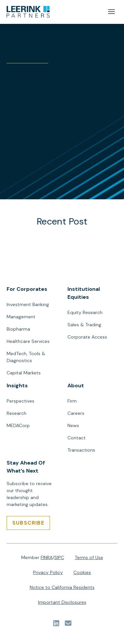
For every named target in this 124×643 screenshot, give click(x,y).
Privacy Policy (48, 572)
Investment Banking (28, 304)
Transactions (81, 450)
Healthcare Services (28, 341)
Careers (75, 413)
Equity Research (85, 312)
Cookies (82, 572)
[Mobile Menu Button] (111, 12)
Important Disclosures (62, 602)
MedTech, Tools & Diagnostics (26, 357)
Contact (76, 438)
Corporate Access (87, 337)
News (73, 425)
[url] (28, 12)
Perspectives (20, 401)
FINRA (47, 557)
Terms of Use (89, 557)
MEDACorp (18, 425)
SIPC (59, 557)
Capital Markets (24, 373)
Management (21, 317)
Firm (72, 401)
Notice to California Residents (62, 587)
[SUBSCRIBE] (28, 523)
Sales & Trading (84, 325)
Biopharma (18, 329)
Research (16, 413)
